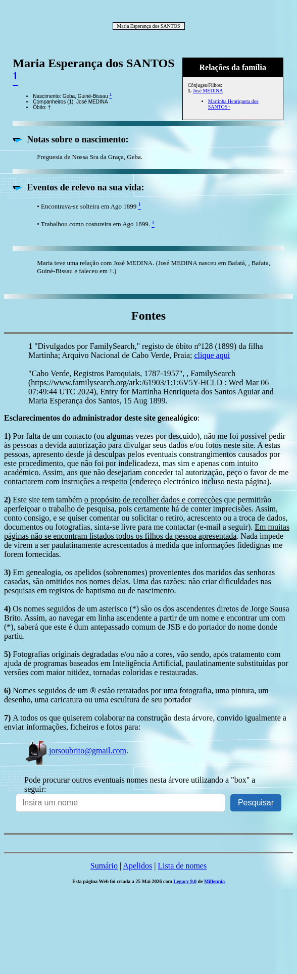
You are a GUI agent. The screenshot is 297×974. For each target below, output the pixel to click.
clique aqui (212, 355)
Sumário (104, 865)
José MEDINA (208, 90)
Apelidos (137, 865)
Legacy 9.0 (184, 881)
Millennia (214, 881)
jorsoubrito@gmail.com (75, 750)
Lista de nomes (182, 865)
